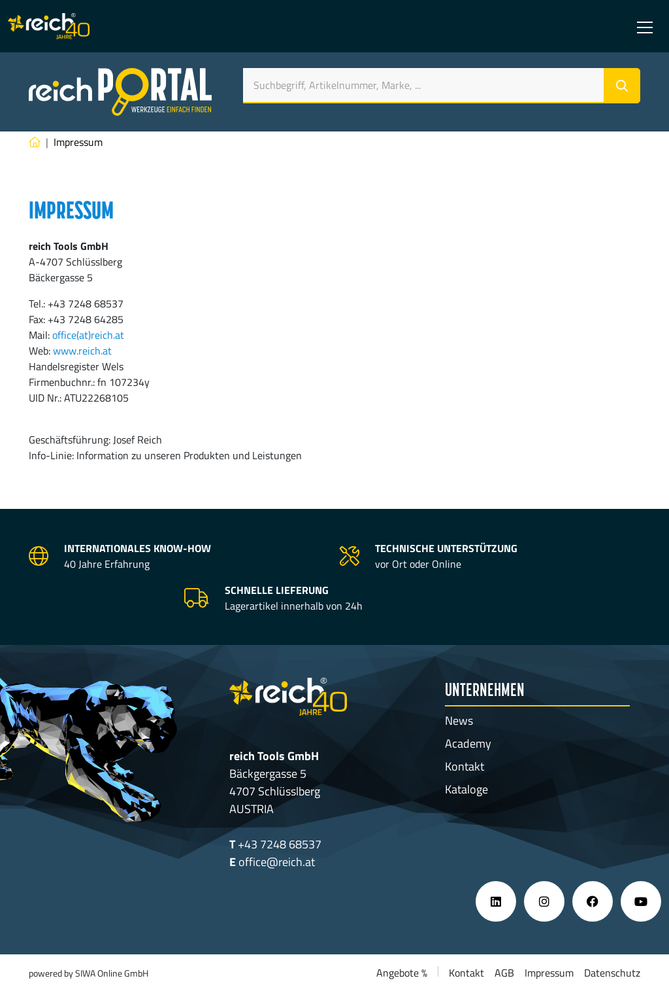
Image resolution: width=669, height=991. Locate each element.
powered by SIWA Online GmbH (88, 973)
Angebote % (401, 973)
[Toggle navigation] (644, 26)
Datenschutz (612, 973)
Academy (468, 743)
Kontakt (464, 766)
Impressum (549, 973)
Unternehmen (485, 691)
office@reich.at (276, 862)
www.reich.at (82, 350)
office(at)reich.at (88, 335)
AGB (504, 973)
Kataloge (466, 789)
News (459, 720)
